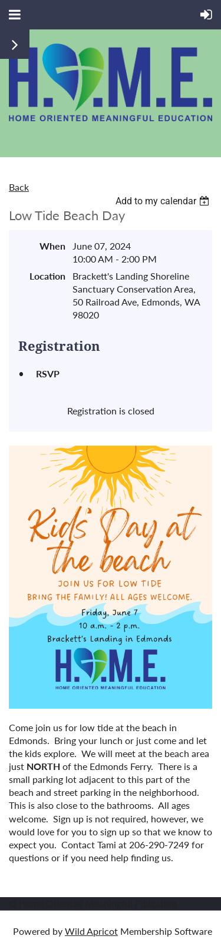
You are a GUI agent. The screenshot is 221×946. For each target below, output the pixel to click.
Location (47, 275)
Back (19, 186)
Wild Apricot (91, 931)
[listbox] (164, 201)
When (52, 245)
